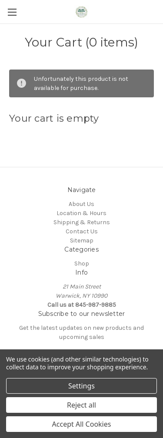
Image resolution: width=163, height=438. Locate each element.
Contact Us (82, 231)
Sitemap (81, 240)
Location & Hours (81, 213)
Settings (81, 386)
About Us (81, 204)
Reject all (81, 405)
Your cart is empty (54, 118)
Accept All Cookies (81, 424)
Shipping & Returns (81, 222)
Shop (81, 263)
